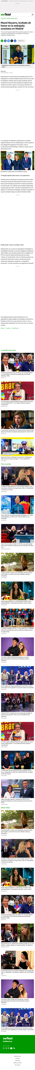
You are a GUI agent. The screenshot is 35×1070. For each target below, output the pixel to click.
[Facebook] (5, 40)
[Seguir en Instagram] (8, 1048)
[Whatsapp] (2, 40)
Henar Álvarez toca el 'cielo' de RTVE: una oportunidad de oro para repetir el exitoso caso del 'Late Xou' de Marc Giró (17, 545)
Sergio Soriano (4, 406)
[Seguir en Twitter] (4, 1048)
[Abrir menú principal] (33, 14)
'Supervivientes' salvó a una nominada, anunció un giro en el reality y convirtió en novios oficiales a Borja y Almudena (16, 574)
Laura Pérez (3, 460)
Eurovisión (8, 328)
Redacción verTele (5, 946)
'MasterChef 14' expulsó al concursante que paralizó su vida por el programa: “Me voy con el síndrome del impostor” (16, 714)
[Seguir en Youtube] (11, 1048)
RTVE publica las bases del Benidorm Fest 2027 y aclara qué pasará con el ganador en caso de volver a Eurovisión (17, 686)
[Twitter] (11, 40)
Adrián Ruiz (3, 377)
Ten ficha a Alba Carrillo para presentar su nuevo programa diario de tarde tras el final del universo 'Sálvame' (15, 658)
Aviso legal (17, 1060)
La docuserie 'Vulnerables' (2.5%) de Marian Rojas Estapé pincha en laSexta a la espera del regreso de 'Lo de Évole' (17, 431)
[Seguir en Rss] (14, 1048)
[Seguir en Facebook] (6, 1048)
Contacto (18, 1058)
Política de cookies (18, 1062)
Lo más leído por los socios (8, 350)
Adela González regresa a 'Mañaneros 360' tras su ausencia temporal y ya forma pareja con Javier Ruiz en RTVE (16, 800)
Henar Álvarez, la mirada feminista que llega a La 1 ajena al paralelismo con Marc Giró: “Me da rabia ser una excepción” (17, 516)
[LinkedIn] (15, 40)
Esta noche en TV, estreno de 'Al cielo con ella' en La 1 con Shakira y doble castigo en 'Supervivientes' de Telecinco (17, 944)
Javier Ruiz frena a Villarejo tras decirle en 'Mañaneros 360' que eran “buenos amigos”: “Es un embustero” (16, 458)
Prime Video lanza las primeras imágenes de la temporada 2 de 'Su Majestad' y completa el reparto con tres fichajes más (17, 972)
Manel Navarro (15, 328)
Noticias (2, 328)
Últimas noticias (5, 807)
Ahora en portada (6, 464)
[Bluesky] (8, 40)
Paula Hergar (4, 491)
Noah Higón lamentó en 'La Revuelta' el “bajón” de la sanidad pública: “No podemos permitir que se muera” (16, 602)
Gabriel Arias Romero (5, 549)
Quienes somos (17, 1056)
